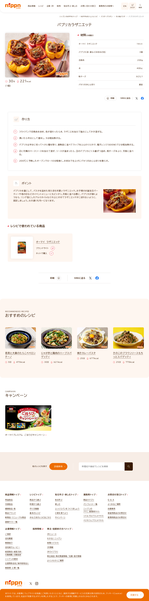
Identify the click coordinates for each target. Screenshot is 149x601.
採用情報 (38, 529)
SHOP (132, 6)
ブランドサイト (45, 248)
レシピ (40, 6)
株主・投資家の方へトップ (60, 529)
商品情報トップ (13, 495)
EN (124, 6)
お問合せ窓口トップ (118, 495)
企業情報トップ (13, 529)
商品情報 (31, 6)
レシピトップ (36, 495)
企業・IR (50, 6)
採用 (59, 6)
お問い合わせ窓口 (88, 6)
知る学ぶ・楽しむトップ (66, 495)
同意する (135, 595)
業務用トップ (90, 495)
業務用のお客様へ (106, 6)
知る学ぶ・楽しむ (71, 6)
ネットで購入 (44, 253)
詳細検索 (59, 466)
